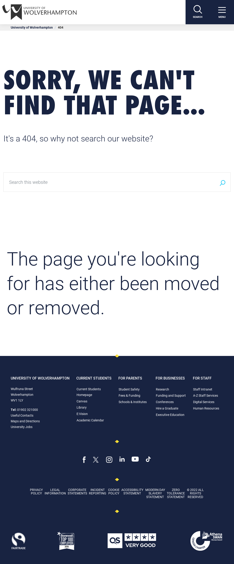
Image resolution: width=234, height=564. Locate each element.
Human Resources (206, 408)
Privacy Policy (36, 491)
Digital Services (203, 402)
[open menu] (222, 12)
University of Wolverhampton (32, 27)
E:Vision (82, 414)
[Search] (198, 12)
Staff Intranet (202, 389)
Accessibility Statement (132, 491)
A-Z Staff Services (205, 395)
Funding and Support (171, 395)
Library (82, 407)
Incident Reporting (97, 491)
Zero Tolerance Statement (176, 493)
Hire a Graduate (167, 408)
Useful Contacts (22, 415)
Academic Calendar (90, 420)
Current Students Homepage (89, 392)
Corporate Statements (77, 491)
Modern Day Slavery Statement (155, 493)
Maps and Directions (25, 421)
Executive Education (170, 414)
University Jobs (21, 427)
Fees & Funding (129, 395)
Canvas (82, 401)
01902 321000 (27, 409)
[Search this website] (109, 182)
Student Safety (129, 389)
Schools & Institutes (133, 402)
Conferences (165, 402)
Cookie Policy (114, 491)
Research (162, 389)
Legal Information (55, 491)
